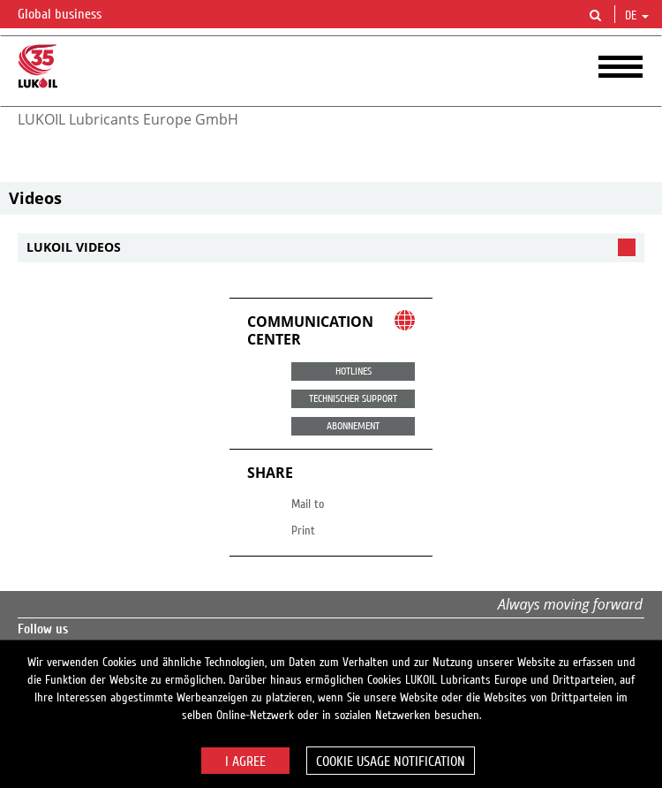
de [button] (637, 16)
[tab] (331, 247)
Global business (70, 15)
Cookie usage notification (390, 761)
